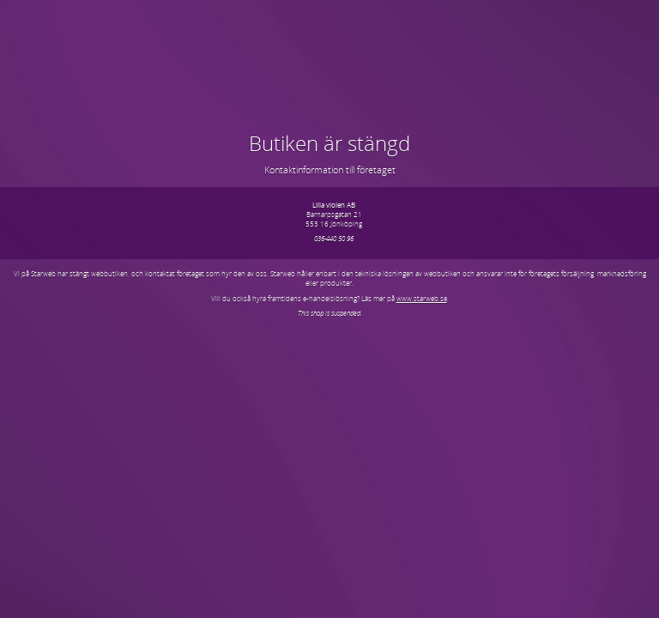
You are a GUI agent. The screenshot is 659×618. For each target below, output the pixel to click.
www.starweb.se (421, 298)
